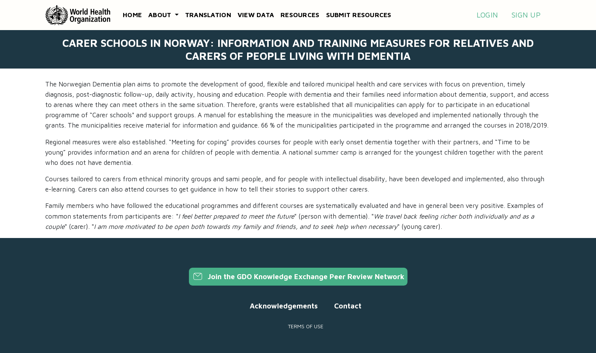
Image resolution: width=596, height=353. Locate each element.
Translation (208, 15)
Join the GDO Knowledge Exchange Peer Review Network (298, 276)
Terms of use (305, 326)
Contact (347, 306)
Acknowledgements (284, 306)
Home (132, 15)
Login (487, 15)
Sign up (526, 15)
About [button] (160, 15)
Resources (300, 15)
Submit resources (359, 15)
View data (256, 15)
